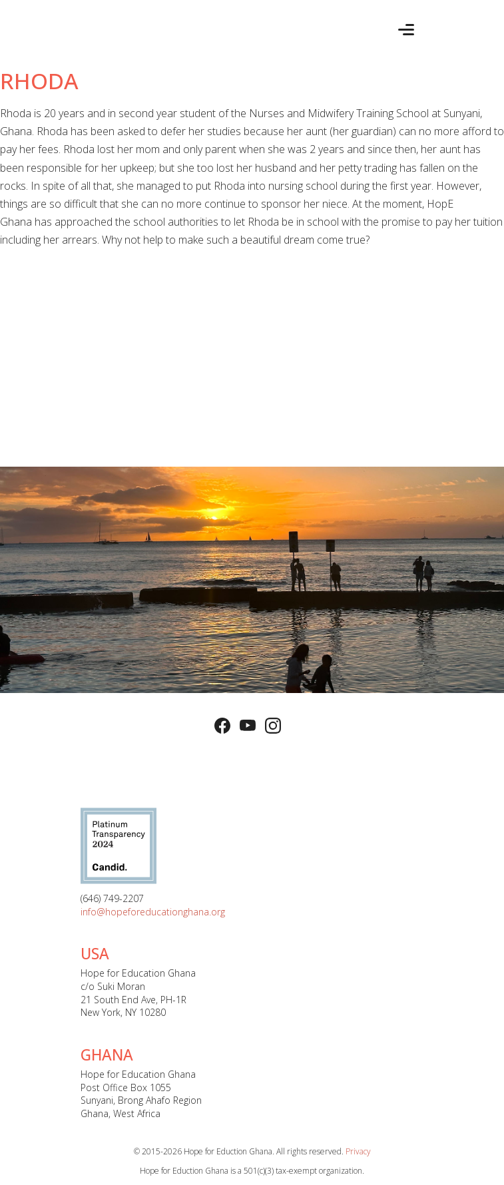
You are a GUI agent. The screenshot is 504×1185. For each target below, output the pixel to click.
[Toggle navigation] (406, 29)
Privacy (358, 1151)
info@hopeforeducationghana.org (153, 911)
